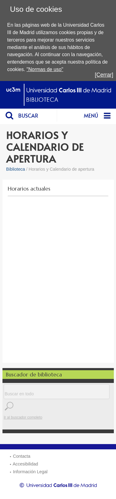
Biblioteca (15, 169)
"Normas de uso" (45, 69)
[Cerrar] (104, 75)
